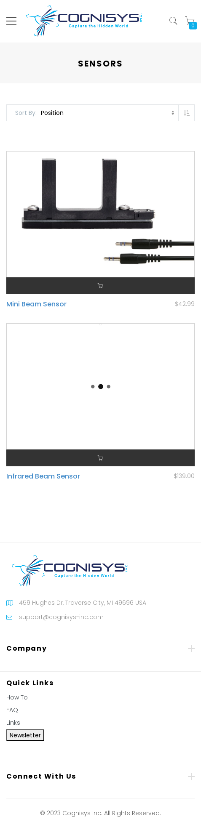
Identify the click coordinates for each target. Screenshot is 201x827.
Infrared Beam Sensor (43, 476)
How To (17, 697)
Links (13, 722)
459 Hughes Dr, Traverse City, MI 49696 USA (82, 602)
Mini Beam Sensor (36, 304)
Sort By (25, 113)
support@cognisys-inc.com (61, 617)
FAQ (12, 710)
